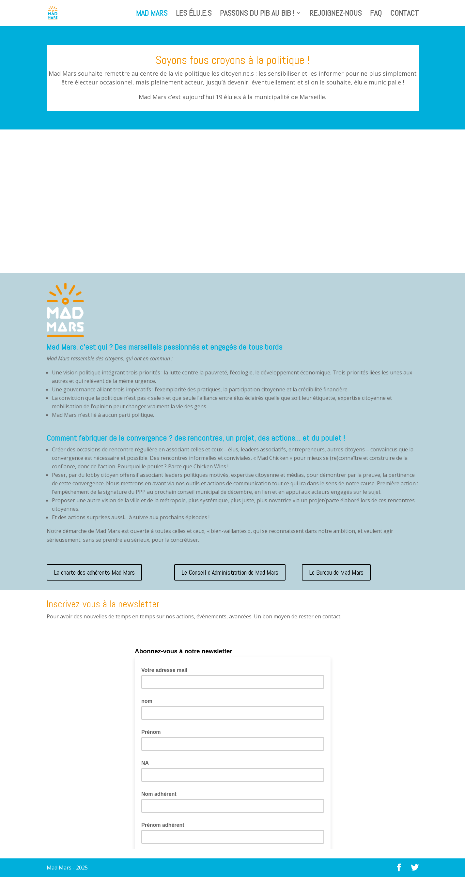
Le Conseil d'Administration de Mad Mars (229, 572)
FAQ (376, 14)
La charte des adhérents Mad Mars (94, 572)
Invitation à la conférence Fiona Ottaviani (226, 160)
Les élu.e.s (193, 14)
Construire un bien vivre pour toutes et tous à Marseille (357, 163)
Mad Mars (151, 14)
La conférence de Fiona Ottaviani (89, 160)
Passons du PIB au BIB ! (257, 14)
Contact (404, 14)
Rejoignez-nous (335, 14)
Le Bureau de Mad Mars (336, 572)
